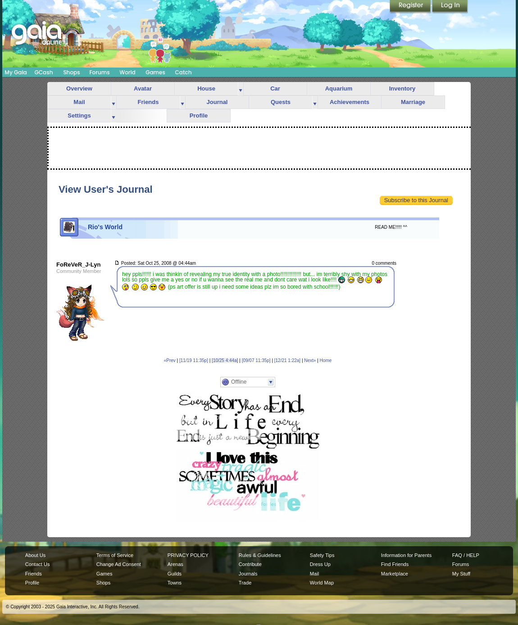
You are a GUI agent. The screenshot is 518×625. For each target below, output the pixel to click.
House (206, 88)
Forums (99, 72)
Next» (310, 360)
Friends (148, 102)
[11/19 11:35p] (193, 360)
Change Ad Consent (118, 564)
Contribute (250, 564)
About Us (35, 555)
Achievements (349, 102)
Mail (79, 102)
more (240, 88)
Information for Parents (406, 555)
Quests (281, 102)
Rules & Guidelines (260, 555)
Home (326, 360)
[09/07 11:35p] (256, 360)
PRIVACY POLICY (188, 555)
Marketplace (394, 573)
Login (450, 7)
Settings (79, 115)
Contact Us (37, 564)
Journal (217, 102)
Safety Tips (322, 555)
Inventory (402, 88)
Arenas (175, 564)
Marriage (413, 102)
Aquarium (339, 88)
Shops (71, 72)
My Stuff (461, 573)
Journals (248, 573)
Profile (199, 115)
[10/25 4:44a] (225, 360)
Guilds (175, 573)
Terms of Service (114, 555)
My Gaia (16, 72)
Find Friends (395, 564)
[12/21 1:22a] (287, 360)
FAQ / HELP (465, 555)
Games (155, 72)
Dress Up (320, 564)
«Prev (170, 360)
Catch (183, 72)
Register (411, 7)
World (127, 72)
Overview (79, 88)
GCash (44, 72)
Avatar (143, 88)
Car (275, 88)
